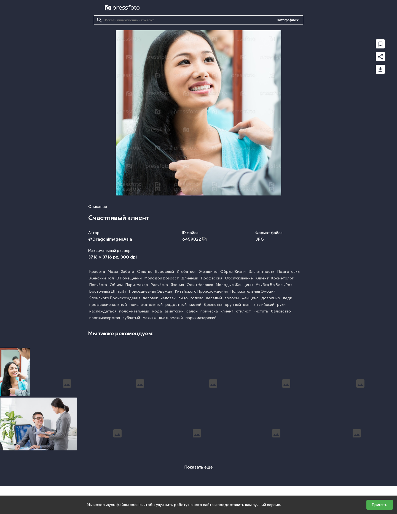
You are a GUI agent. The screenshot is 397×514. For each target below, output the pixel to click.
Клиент (262, 278)
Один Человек (200, 284)
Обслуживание (239, 278)
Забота (127, 271)
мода (157, 311)
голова (197, 298)
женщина (250, 298)
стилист (243, 311)
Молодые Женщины (234, 284)
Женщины (208, 271)
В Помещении (129, 278)
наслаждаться (102, 311)
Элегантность (261, 271)
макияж (149, 318)
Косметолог (282, 278)
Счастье (144, 271)
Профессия (211, 278)
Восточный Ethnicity (107, 291)
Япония (177, 284)
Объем (116, 284)
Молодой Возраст (161, 278)
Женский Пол (101, 278)
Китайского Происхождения (201, 291)
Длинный (189, 278)
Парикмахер (136, 284)
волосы (232, 298)
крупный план (238, 304)
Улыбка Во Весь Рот (274, 284)
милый (195, 304)
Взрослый (164, 271)
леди (287, 298)
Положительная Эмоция (252, 291)
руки (281, 304)
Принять (379, 504)
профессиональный (108, 304)
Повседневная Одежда (150, 291)
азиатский (174, 311)
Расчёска (159, 284)
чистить (261, 311)
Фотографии (286, 20)
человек (150, 298)
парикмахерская (104, 318)
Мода (113, 271)
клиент (227, 311)
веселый (214, 298)
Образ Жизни (233, 271)
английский (263, 304)
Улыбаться (186, 271)
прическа (209, 311)
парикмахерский (201, 318)
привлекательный (146, 304)
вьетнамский (171, 318)
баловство (281, 311)
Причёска (98, 284)
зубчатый (131, 318)
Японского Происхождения (114, 298)
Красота (97, 271)
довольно (270, 298)
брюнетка (213, 304)
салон (192, 311)
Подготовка (288, 271)
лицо (183, 298)
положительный (134, 311)
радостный (176, 304)
